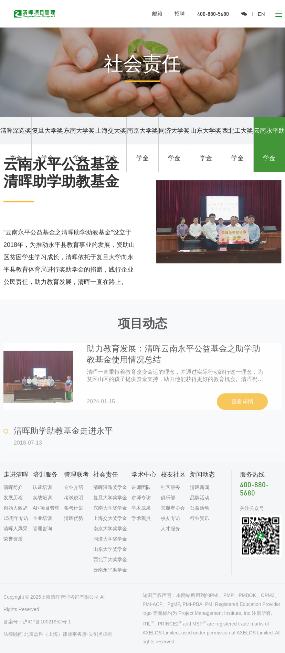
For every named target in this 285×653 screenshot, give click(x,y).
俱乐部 (168, 497)
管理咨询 (42, 528)
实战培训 (42, 497)
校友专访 (170, 518)
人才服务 (170, 528)
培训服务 (45, 474)
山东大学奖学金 (205, 144)
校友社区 (173, 474)
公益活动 (199, 508)
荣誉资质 (13, 539)
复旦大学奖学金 (47, 144)
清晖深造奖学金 (15, 144)
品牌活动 (199, 497)
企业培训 (42, 518)
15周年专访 (15, 518)
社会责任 (105, 474)
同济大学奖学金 (174, 144)
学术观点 (141, 518)
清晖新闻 (199, 487)
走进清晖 (15, 474)
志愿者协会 (173, 508)
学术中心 (143, 474)
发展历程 (13, 497)
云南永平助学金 (269, 144)
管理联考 (76, 474)
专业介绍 (73, 487)
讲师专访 (141, 497)
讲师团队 (141, 487)
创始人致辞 (15, 508)
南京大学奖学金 (142, 144)
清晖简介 (13, 487)
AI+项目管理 (46, 508)
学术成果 (141, 508)
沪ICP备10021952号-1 (47, 621)
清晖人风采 (15, 528)
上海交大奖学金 (110, 144)
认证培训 (42, 487)
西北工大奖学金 (237, 144)
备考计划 (73, 508)
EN (261, 14)
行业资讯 (199, 518)
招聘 (180, 14)
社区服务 (170, 487)
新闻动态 (202, 474)
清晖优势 (73, 518)
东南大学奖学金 (79, 144)
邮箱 (157, 14)
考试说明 (73, 497)
